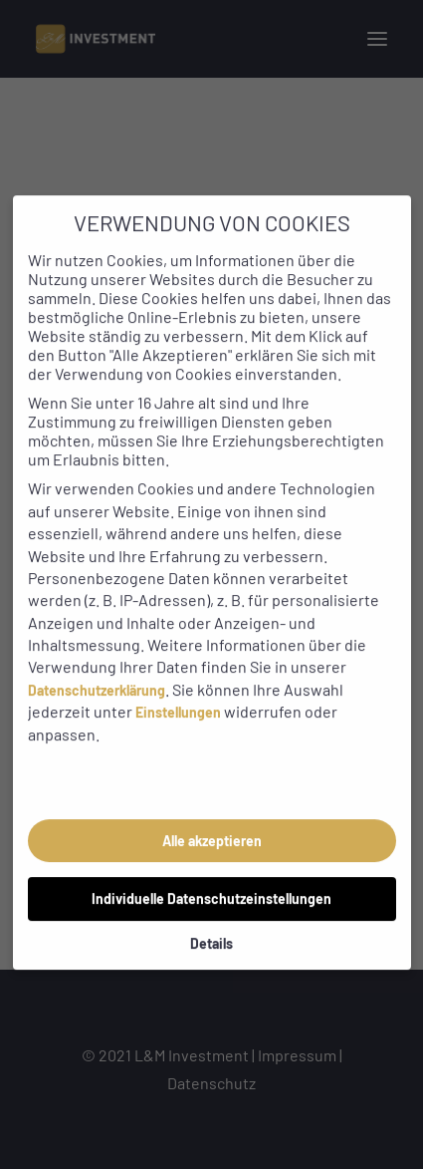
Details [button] (211, 922)
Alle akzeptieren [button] (212, 819)
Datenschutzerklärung (96, 669)
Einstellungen (178, 692)
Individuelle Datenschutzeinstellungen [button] (211, 877)
